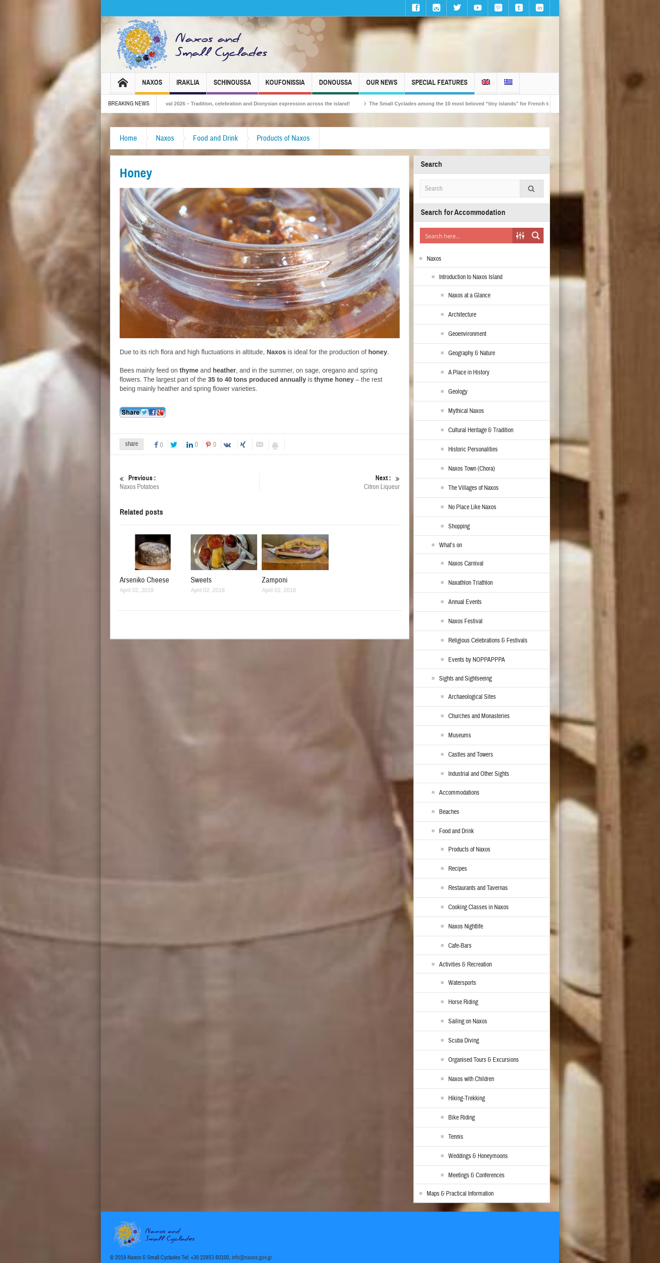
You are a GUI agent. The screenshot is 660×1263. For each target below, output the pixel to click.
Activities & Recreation (465, 965)
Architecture (462, 315)
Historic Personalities (473, 449)
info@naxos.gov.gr (252, 1257)
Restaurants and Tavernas (478, 888)
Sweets (201, 580)
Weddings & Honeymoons (478, 1156)
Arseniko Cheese (144, 580)
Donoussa (335, 86)
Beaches (449, 812)
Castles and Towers (470, 755)
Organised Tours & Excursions (483, 1060)
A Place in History (469, 372)
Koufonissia (285, 86)
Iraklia (188, 86)
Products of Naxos (283, 138)
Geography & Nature (471, 353)
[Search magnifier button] (536, 235)
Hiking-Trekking (466, 1098)
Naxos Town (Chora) (471, 469)
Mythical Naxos (466, 411)
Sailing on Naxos (467, 1021)
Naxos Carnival (466, 564)
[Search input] (466, 235)
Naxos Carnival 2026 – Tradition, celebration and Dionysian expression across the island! (256, 103)
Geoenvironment (467, 334)
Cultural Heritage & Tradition (480, 430)
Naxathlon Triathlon (470, 583)
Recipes (457, 869)
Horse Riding (463, 1002)
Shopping (459, 526)
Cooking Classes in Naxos (478, 907)
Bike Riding (461, 1118)
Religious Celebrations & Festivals (488, 641)
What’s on (450, 545)
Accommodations (459, 793)
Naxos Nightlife (465, 927)
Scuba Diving (463, 1041)
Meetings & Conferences (476, 1175)
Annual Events (465, 602)
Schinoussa (232, 86)
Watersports (462, 983)
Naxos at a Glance (469, 295)
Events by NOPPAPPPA (476, 660)
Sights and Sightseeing (465, 679)
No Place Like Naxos (472, 507)
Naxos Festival (465, 621)
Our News (381, 86)
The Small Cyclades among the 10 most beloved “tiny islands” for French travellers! (483, 103)
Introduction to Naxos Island (470, 277)
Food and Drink (215, 138)
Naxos (152, 86)
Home (128, 138)
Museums (459, 735)
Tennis (455, 1137)
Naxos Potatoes (189, 482)
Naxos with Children (471, 1079)
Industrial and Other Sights (478, 774)
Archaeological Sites (472, 697)
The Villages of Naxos (473, 488)
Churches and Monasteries (479, 716)
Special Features (439, 86)
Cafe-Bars (460, 946)
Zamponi (274, 580)
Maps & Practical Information (460, 1194)
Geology (458, 392)
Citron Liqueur (330, 482)
